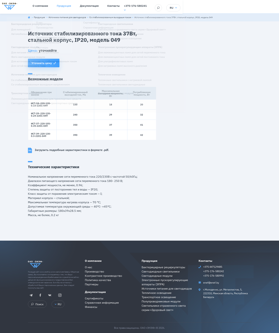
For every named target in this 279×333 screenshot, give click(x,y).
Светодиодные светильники (161, 271)
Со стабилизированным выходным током (110, 17)
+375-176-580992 (213, 275)
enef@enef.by (211, 282)
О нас (88, 267)
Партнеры (91, 284)
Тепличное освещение (157, 293)
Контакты (205, 261)
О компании (93, 261)
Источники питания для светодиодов (67, 17)
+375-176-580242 (213, 271)
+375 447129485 (212, 266)
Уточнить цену (43, 63)
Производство (94, 271)
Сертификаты (94, 298)
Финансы (91, 307)
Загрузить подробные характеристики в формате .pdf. (68, 150)
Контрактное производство (103, 275)
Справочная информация (102, 302)
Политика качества (98, 280)
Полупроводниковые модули (161, 301)
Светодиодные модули (157, 275)
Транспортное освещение (159, 297)
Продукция (39, 17)
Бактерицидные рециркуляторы (163, 267)
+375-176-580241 (204, 6)
